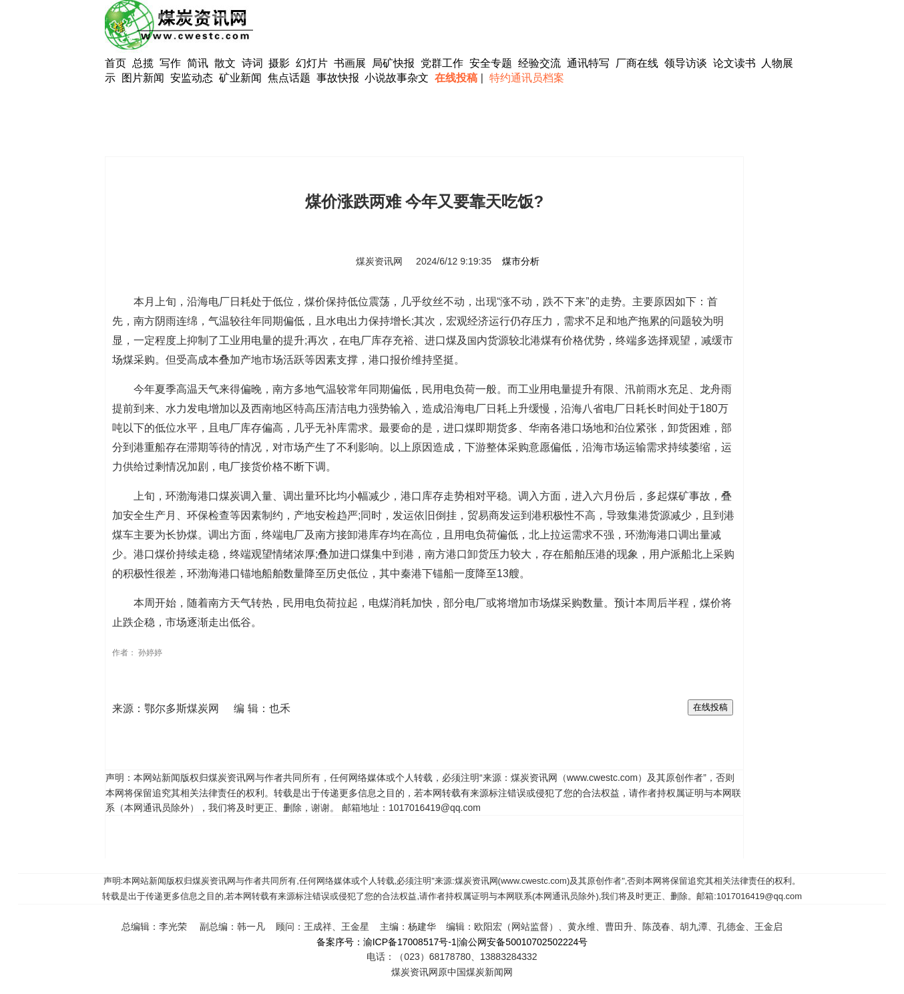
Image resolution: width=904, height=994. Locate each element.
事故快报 (337, 78)
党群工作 (442, 63)
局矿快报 (393, 63)
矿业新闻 (240, 78)
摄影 (280, 63)
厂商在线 (637, 63)
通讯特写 (588, 63)
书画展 (350, 63)
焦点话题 (289, 78)
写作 (170, 63)
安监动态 (191, 78)
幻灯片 (312, 63)
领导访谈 (685, 63)
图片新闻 (143, 78)
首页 (115, 63)
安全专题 (490, 63)
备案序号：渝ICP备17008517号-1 (386, 942)
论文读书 (734, 63)
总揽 (143, 63)
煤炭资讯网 (379, 261)
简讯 (197, 63)
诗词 (254, 63)
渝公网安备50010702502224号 (523, 942)
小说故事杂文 (397, 78)
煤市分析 (520, 261)
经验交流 (539, 63)
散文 (226, 63)
